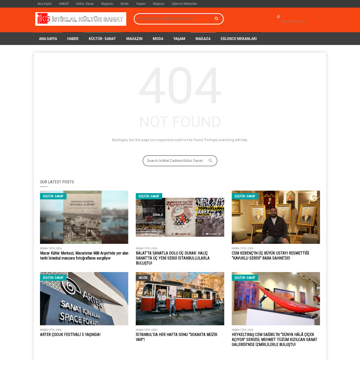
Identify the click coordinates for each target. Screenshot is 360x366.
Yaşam (141, 3)
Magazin (107, 3)
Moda (124, 3)
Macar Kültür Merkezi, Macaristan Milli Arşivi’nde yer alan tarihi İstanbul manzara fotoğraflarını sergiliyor (84, 256)
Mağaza (158, 3)
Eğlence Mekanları (184, 3)
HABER (64, 3)
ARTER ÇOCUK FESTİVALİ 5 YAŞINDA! (70, 334)
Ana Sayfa (45, 3)
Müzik (143, 278)
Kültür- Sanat (85, 3)
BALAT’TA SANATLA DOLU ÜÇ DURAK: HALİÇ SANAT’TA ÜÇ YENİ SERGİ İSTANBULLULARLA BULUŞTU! (173, 258)
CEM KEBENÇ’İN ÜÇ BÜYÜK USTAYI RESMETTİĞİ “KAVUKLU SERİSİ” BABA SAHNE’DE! (270, 256)
